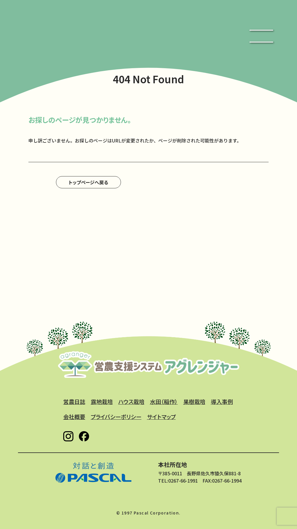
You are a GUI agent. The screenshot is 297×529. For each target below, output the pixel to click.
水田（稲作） (164, 401)
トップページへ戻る (88, 182)
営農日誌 (74, 401)
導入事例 (222, 401)
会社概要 (74, 416)
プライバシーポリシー (116, 416)
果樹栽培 (194, 401)
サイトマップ (161, 416)
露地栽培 (102, 401)
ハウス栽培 (131, 401)
